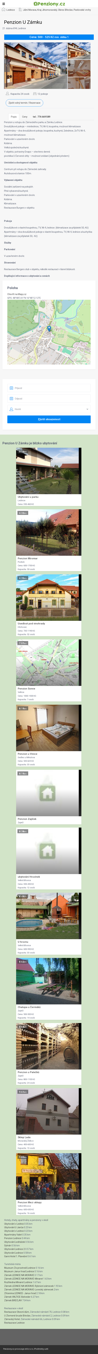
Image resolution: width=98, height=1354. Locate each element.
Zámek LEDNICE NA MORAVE (19, 1275)
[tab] (41, 116)
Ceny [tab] (24, 116)
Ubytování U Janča (13, 1227)
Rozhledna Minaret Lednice (18, 1282)
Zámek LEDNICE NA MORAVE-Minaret (23, 1278)
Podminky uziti (41, 1349)
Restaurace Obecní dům (16, 1312)
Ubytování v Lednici (14, 1224)
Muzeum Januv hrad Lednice (19, 1271)
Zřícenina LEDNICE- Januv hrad (20, 1293)
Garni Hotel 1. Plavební (15, 1256)
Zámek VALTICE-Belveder (17, 1297)
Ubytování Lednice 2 (14, 1249)
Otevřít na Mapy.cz (16, 294)
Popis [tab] (14, 116)
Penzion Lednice (12, 1238)
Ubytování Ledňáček (14, 1242)
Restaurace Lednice (14, 1322)
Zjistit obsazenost (49, 419)
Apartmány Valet (13, 1234)
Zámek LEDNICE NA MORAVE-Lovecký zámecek (28, 1289)
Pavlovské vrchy (82, 9)
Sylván (7, 1245)
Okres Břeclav (65, 9)
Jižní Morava (29, 9)
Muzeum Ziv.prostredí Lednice (19, 1268)
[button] (49, 328)
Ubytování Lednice (13, 1253)
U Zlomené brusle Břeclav (17, 1315)
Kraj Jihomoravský (47, 9)
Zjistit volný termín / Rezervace (24, 103)
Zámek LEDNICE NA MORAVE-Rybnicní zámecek (29, 1286)
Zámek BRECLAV (13, 1300)
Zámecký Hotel (12, 1319)
